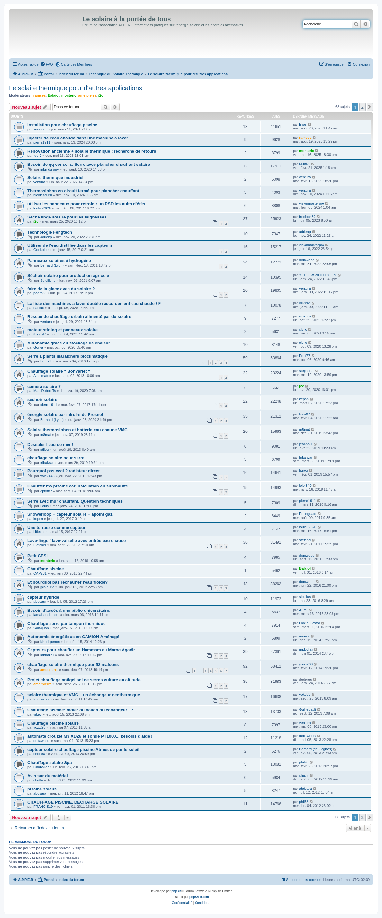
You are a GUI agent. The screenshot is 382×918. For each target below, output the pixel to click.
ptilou (44, 449)
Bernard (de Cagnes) (315, 749)
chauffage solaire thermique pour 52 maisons (73, 664)
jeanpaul (306, 444)
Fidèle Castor (309, 623)
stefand (305, 540)
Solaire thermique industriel (55, 177)
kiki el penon (50, 642)
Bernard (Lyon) (52, 265)
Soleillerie (48, 280)
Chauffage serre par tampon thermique (66, 623)
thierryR (39, 334)
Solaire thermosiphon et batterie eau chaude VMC (77, 429)
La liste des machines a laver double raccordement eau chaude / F (94, 303)
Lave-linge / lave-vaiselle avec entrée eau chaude (76, 540)
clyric (303, 329)
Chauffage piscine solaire (53, 723)
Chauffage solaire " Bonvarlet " (58, 371)
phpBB (176, 891)
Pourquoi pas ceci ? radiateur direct (63, 470)
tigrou (303, 470)
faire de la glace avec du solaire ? (61, 288)
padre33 (39, 293)
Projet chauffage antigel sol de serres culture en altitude (84, 679)
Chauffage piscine (45, 568)
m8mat (45, 435)
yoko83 (304, 694)
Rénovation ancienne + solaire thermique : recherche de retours (91, 151)
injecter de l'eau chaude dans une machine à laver (77, 138)
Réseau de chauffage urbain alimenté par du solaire (79, 316)
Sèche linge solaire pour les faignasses (66, 217)
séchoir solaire (42, 399)
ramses (39, 95)
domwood (306, 260)
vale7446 (47, 476)
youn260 (306, 664)
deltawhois (41, 741)
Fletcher (39, 545)
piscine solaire (42, 789)
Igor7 (37, 155)
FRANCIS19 (43, 806)
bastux (38, 308)
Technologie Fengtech (49, 232)
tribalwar (47, 463)
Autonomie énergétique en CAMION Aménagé (73, 636)
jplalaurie (47, 587)
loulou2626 (42, 208)
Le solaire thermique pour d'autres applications (75, 88)
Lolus (44, 506)
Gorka (38, 347)
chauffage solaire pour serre (55, 457)
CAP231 (40, 573)
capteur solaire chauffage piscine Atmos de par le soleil (83, 749)
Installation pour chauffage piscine (62, 124)
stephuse (306, 371)
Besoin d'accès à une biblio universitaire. (68, 610)
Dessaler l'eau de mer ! (50, 444)
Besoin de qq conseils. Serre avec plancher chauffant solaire (88, 164)
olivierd (304, 303)
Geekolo (40, 250)
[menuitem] (46, 64)
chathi (38, 780)
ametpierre (87, 95)
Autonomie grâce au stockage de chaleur (68, 343)
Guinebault (307, 709)
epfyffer (46, 491)
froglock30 (307, 216)
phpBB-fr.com (199, 897)
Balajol (53, 95)
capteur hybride (43, 597)
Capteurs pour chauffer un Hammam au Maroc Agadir (81, 649)
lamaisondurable (46, 615)
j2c (100, 95)
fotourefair (41, 699)
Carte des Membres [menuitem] (76, 64)
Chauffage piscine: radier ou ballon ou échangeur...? (80, 710)
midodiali (47, 655)
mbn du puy (49, 169)
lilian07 (304, 414)
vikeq (37, 714)
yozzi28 (39, 727)
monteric (68, 95)
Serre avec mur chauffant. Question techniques (75, 501)
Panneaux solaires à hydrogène (59, 260)
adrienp (46, 237)
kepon (304, 399)
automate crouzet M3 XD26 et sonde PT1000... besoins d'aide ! (89, 736)
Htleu (37, 532)
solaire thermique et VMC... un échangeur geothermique (83, 694)
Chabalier (41, 767)
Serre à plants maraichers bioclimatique (67, 356)
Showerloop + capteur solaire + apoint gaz (70, 514)
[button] (370, 107)
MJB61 (304, 164)
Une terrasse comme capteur (56, 527)
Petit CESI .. (39, 555)
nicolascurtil (42, 195)
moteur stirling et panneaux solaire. (63, 329)
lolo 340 (305, 485)
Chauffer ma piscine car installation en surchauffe (77, 486)
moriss (304, 636)
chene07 (40, 754)
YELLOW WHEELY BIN (317, 275)
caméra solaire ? (44, 386)
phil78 (303, 762)
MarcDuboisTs (44, 391)
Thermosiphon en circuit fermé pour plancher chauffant (83, 190)
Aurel (303, 610)
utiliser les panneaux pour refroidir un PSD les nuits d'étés (86, 203)
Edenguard (307, 514)
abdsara (39, 601)
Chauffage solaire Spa (49, 762)
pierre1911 (41, 142)
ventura (39, 182)
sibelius (305, 597)
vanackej (40, 129)
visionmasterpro (311, 203)
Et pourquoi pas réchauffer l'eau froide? (67, 582)
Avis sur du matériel (47, 775)
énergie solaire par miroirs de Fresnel (65, 414)
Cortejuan (41, 628)
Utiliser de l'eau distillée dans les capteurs (70, 245)
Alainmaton (42, 376)
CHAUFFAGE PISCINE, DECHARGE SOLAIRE (73, 802)
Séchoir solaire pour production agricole (68, 275)
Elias (303, 124)
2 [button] (362, 107)
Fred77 (45, 361)
